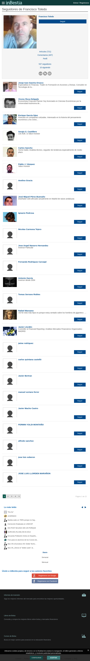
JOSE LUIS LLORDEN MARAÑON (34, 473)
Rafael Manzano (26, 311)
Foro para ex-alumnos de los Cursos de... (23, 540)
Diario (45, 552)
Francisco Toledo (46, 16)
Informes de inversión (45, 595)
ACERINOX (12, 516)
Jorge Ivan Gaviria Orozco (30, 83)
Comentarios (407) (45, 55)
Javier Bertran (25, 376)
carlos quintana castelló (29, 359)
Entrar (75, 3)
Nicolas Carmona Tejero (29, 229)
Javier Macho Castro (28, 408)
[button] (62, 21)
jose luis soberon (26, 457)
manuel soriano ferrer (28, 392)
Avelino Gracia (25, 180)
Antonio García (25, 278)
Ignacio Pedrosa (26, 213)
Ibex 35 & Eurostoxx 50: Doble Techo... (22, 544)
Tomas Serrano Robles (29, 294)
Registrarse (84, 3)
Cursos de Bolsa (45, 636)
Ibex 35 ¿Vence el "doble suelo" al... (21, 548)
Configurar (36, 657)
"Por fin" (11, 512)
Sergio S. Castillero (27, 131)
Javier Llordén (25, 327)
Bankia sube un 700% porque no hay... (22, 520)
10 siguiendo (45, 67)
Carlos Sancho (25, 148)
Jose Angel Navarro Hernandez (33, 245)
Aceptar (53, 657)
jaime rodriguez (25, 343)
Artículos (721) (45, 52)
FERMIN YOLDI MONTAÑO (31, 424)
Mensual (45, 562)
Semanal (45, 557)
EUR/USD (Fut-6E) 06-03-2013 (19, 532)
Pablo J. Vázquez (26, 164)
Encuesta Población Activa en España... (22, 536)
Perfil (45, 59)
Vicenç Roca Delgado (28, 99)
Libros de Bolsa (45, 615)
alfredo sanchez (26, 441)
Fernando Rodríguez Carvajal (32, 262)
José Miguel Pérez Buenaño (31, 197)
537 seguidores (45, 64)
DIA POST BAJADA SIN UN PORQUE (22, 528)
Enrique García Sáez (28, 115)
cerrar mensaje (88, 650)
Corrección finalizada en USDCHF (20, 524)
